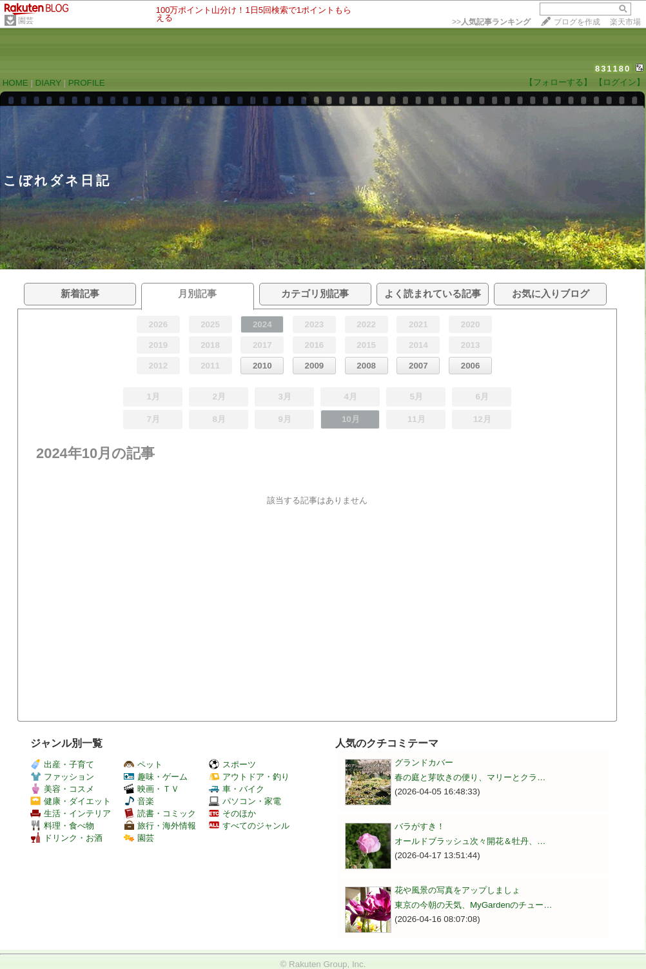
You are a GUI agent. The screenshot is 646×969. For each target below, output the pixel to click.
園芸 (26, 20)
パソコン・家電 (245, 801)
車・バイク (236, 789)
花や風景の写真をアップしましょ (457, 890)
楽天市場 (625, 21)
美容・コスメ (62, 789)
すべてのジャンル (249, 825)
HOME (15, 83)
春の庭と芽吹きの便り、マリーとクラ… (470, 777)
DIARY (48, 83)
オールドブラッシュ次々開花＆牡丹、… (470, 841)
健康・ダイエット (70, 801)
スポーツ (232, 764)
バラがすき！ (420, 826)
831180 (613, 68)
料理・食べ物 (62, 825)
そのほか (232, 813)
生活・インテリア (70, 813)
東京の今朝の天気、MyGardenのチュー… (474, 905)
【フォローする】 (558, 82)
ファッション (62, 777)
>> (491, 21)
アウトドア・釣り (249, 777)
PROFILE (86, 83)
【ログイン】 (619, 82)
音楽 (139, 801)
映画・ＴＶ (151, 789)
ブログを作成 (577, 21)
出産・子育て (62, 764)
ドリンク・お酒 (66, 838)
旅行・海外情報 (160, 825)
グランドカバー (424, 762)
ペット (143, 764)
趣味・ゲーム (156, 777)
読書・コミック (160, 813)
